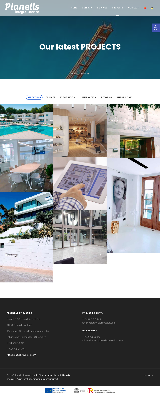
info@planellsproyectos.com (21, 355)
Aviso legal (22, 379)
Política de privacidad (46, 375)
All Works (34, 97)
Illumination (88, 97)
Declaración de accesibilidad (43, 379)
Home (74, 73)
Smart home (124, 97)
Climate (50, 97)
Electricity (67, 97)
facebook (149, 376)
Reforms (106, 97)
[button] (156, 28)
